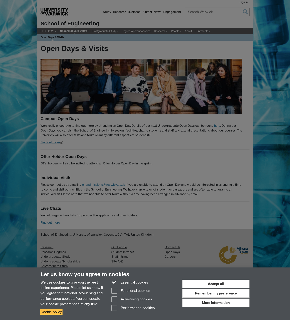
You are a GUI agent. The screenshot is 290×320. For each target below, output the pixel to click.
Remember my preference (216, 293)
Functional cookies (130, 291)
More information (216, 303)
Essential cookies (129, 282)
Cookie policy (51, 312)
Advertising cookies (131, 299)
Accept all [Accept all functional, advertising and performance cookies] (216, 284)
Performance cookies (133, 308)
